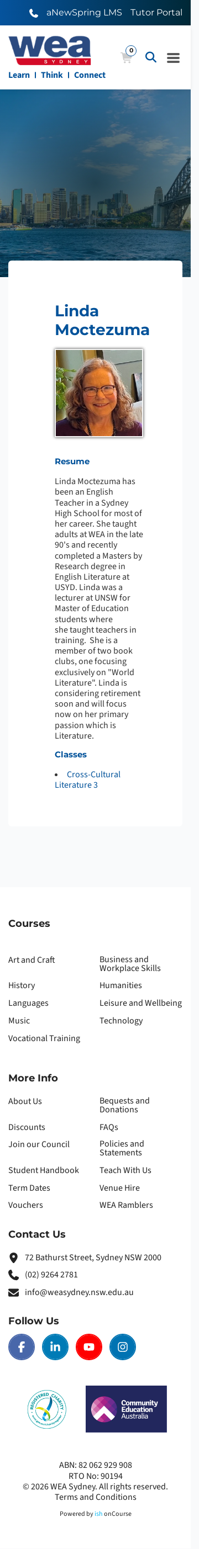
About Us (25, 1101)
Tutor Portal (156, 12)
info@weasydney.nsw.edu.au (79, 1292)
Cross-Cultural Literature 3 (88, 779)
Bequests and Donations (125, 1105)
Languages (28, 1003)
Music (19, 1020)
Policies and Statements (122, 1148)
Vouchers (25, 1205)
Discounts (26, 1127)
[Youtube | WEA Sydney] (89, 1347)
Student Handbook (43, 1170)
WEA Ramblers (126, 1205)
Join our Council (39, 1144)
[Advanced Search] (151, 57)
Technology (121, 1020)
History (21, 985)
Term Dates (29, 1188)
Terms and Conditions (96, 1497)
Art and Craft (31, 960)
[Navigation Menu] (173, 57)
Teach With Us (125, 1170)
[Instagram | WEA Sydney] (122, 1347)
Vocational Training (44, 1038)
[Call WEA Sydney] (33, 12)
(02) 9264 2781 (51, 1274)
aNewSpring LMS (84, 12)
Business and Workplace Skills (130, 964)
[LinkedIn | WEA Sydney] (55, 1347)
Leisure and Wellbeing (141, 1003)
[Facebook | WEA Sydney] (21, 1347)
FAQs (109, 1127)
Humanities (121, 985)
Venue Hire (120, 1188)
